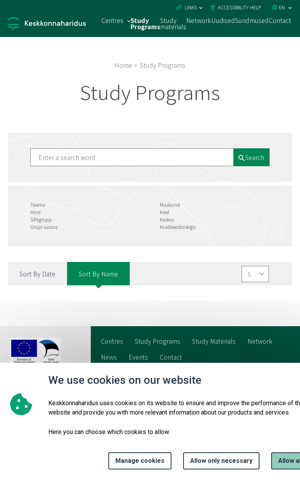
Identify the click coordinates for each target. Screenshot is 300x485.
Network (198, 20)
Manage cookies (139, 460)
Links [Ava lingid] (191, 7)
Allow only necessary (221, 460)
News (109, 357)
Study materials (173, 23)
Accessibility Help (239, 7)
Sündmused (252, 20)
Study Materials (214, 341)
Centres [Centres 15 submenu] (112, 20)
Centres (112, 341)
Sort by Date (37, 273)
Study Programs (145, 23)
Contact (280, 20)
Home (123, 65)
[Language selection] (290, 8)
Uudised (223, 20)
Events (138, 357)
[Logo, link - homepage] (47, 24)
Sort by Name (98, 273)
